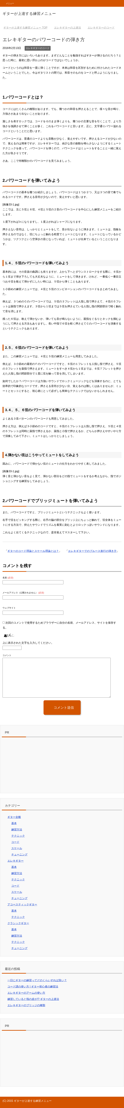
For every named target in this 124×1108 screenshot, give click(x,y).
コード (15, 842)
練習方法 (16, 829)
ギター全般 (14, 817)
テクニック (18, 835)
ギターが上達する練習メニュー (29, 13)
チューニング (19, 854)
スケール (16, 848)
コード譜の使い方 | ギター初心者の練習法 (32, 986)
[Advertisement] (62, 766)
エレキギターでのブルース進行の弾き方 (92, 551)
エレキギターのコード (37, 48)
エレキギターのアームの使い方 (26, 992)
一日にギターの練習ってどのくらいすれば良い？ (37, 980)
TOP (25, 27)
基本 (14, 823)
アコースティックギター (22, 904)
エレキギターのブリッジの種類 (26, 1005)
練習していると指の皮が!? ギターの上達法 (33, 999)
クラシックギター (18, 923)
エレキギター (15, 860)
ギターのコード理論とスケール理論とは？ (33, 551)
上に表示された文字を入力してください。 (28, 642)
